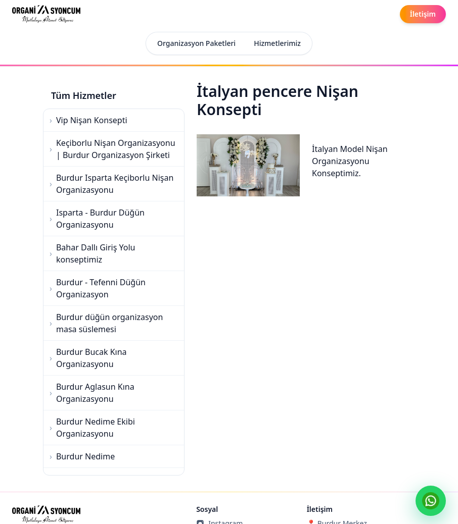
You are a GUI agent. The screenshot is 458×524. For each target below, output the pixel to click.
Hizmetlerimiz (277, 43)
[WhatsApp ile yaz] (431, 501)
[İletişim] (423, 14)
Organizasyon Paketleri (196, 43)
